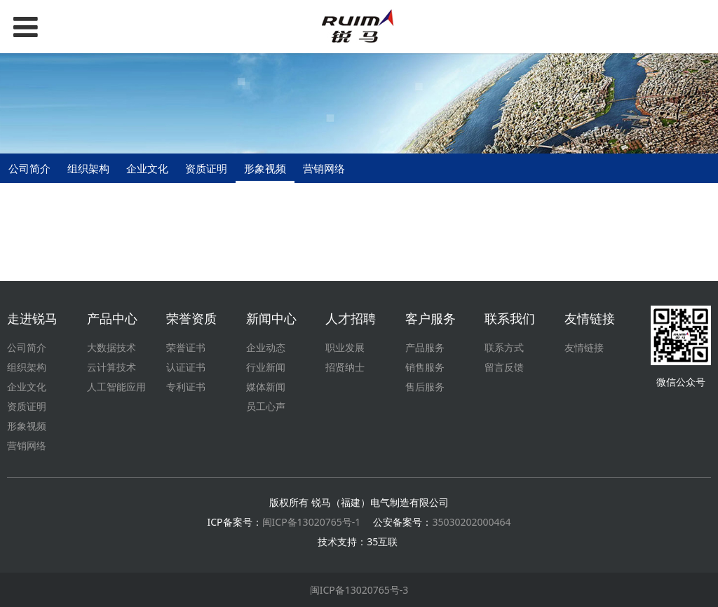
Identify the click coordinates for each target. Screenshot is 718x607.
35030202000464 (471, 521)
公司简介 (29, 168)
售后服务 (425, 386)
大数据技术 (111, 347)
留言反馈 (504, 367)
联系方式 (504, 347)
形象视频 (265, 168)
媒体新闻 (265, 386)
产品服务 (425, 347)
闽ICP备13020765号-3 (359, 589)
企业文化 (147, 168)
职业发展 (345, 347)
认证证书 (185, 367)
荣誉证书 (185, 347)
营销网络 (324, 168)
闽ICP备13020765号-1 (311, 521)
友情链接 (584, 347)
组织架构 (88, 168)
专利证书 (185, 386)
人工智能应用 (116, 386)
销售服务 (425, 367)
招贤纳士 (345, 367)
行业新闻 (265, 367)
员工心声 (265, 406)
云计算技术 (111, 367)
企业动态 (265, 347)
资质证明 (206, 168)
